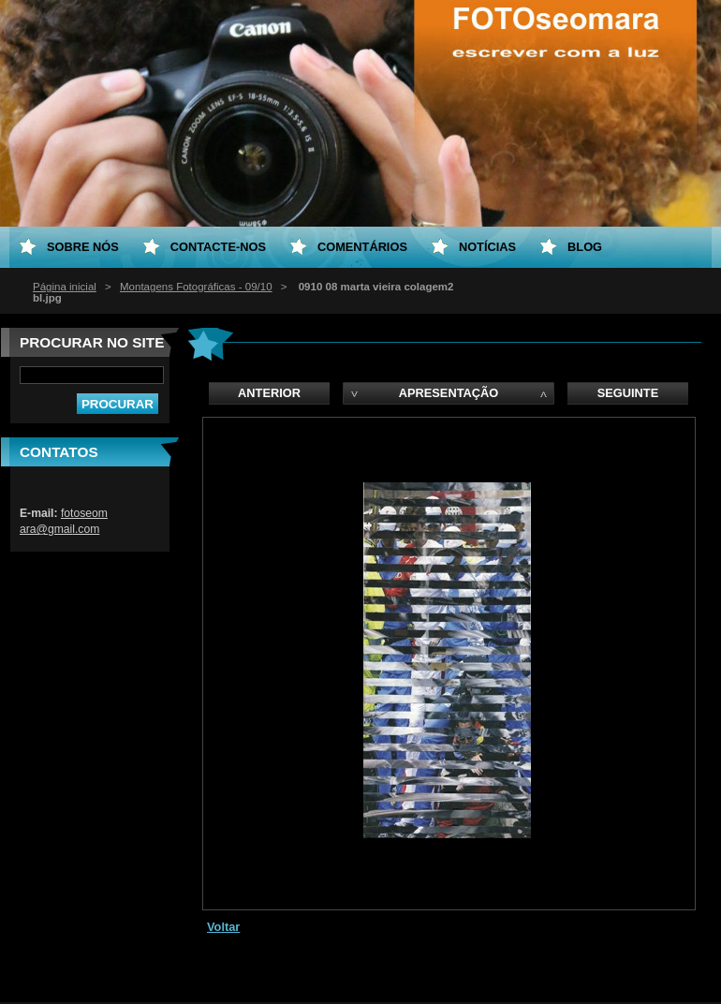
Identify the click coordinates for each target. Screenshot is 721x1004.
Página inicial (64, 286)
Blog (584, 247)
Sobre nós (83, 247)
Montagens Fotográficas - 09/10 (196, 286)
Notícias (487, 247)
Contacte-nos (218, 247)
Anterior (269, 393)
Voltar (223, 927)
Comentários (362, 247)
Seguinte (627, 393)
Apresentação (448, 393)
